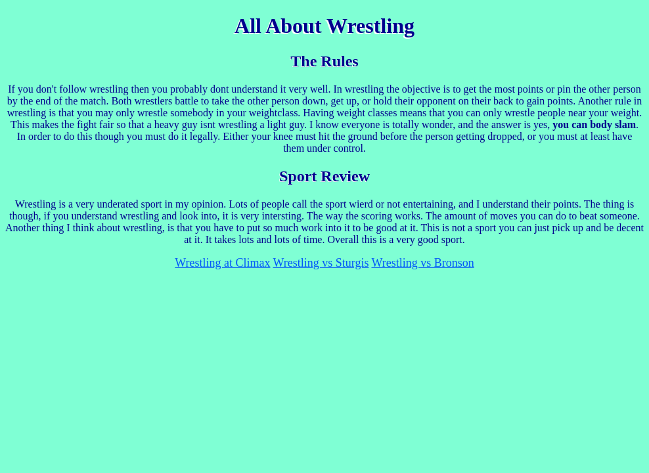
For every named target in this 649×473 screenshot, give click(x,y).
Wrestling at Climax (222, 262)
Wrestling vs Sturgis (321, 262)
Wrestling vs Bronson (422, 262)
